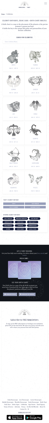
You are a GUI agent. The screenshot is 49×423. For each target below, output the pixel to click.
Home (3, 14)
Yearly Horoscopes (33, 402)
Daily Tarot (7, 404)
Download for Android (27, 294)
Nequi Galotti (33, 222)
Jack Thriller (8, 219)
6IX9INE (8, 229)
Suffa (13, 204)
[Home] (24, 3)
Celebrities (24, 404)
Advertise (17, 407)
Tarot (28, 7)
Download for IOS (10, 294)
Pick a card (24, 258)
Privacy (23, 407)
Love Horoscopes (24, 400)
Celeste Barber (13, 207)
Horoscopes (22, 7)
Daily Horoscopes (13, 400)
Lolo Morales (8, 226)
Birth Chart (43, 402)
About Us (42, 407)
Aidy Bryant (34, 219)
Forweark (20, 226)
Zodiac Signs (15, 404)
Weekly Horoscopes (7, 402)
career (24, 255)
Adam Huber (20, 229)
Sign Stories (31, 404)
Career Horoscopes (35, 400)
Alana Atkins (32, 229)
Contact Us (23, 409)
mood (42, 253)
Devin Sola (20, 222)
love (38, 253)
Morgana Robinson (21, 219)
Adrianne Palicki (35, 207)
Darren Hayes (33, 226)
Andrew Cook (8, 222)
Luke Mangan (35, 204)
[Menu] (45, 3)
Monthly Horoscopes (21, 402)
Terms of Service (8, 407)
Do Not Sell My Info (32, 407)
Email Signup (41, 404)
